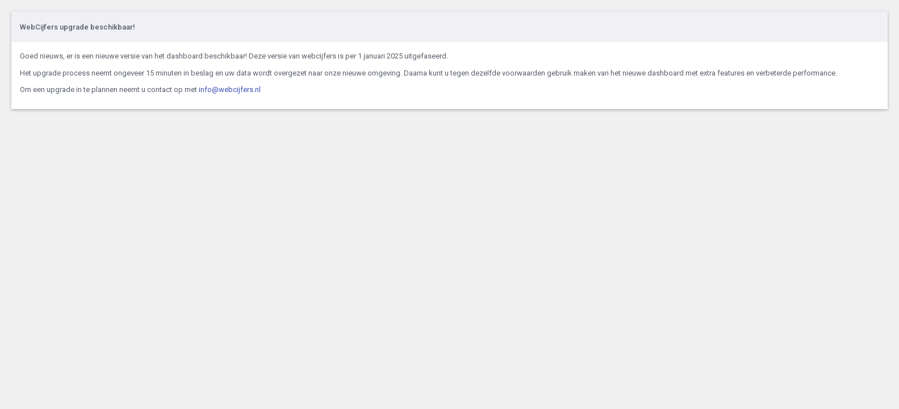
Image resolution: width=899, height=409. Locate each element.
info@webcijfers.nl (230, 89)
